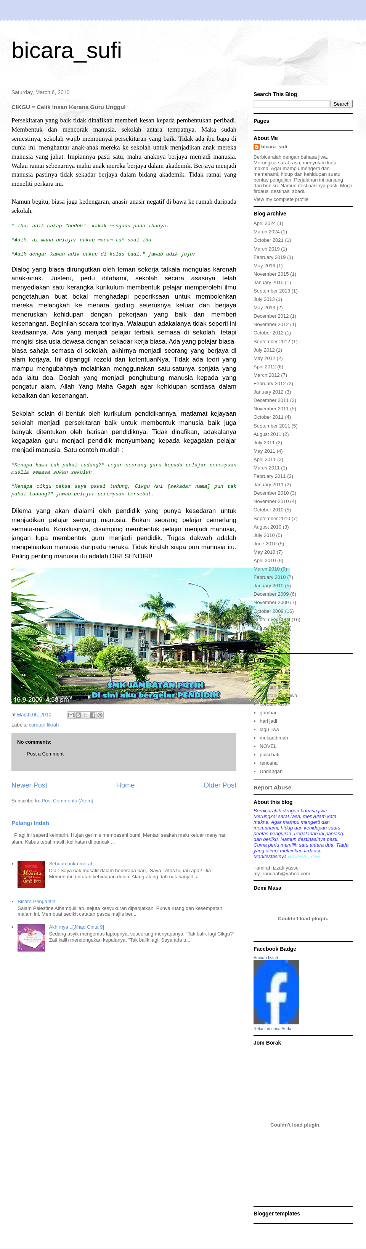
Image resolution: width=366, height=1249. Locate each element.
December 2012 (271, 316)
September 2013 (272, 291)
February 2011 (270, 476)
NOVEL (268, 746)
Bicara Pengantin (36, 901)
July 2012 (264, 350)
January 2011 (269, 484)
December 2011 (271, 400)
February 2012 (270, 383)
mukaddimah (274, 738)
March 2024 (267, 232)
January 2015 (269, 282)
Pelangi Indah (30, 823)
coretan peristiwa (278, 695)
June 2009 (265, 645)
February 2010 (270, 577)
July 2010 (264, 535)
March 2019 (267, 249)
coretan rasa (273, 704)
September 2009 (272, 619)
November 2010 (271, 501)
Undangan (271, 771)
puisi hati (269, 754)
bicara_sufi (66, 50)
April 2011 (265, 459)
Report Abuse (272, 787)
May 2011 (264, 451)
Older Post (220, 785)
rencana (269, 763)
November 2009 (271, 602)
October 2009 (269, 611)
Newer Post (29, 785)
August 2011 (267, 434)
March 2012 (267, 375)
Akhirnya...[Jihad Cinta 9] (76, 927)
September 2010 (272, 518)
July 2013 (264, 299)
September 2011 (272, 426)
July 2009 (264, 636)
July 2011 (264, 442)
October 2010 (269, 510)
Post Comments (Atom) (67, 801)
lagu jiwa (269, 729)
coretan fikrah (44, 725)
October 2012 (269, 333)
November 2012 (271, 324)
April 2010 (265, 560)
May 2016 (264, 265)
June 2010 (265, 544)
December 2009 (271, 594)
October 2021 (269, 240)
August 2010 (267, 527)
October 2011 (269, 417)
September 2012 (272, 341)
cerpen (267, 670)
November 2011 (271, 409)
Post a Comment (45, 754)
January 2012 (269, 392)
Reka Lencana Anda (272, 1028)
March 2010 (267, 569)
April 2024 (265, 223)
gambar (268, 712)
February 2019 (270, 257)
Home (125, 785)
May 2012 (264, 358)
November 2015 (271, 274)
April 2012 (265, 367)
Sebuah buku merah (71, 863)
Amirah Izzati (266, 957)
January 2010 (269, 585)
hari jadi (268, 721)
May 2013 (264, 307)
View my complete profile (281, 199)
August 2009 (267, 628)
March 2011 (267, 468)
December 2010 (271, 493)
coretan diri (272, 679)
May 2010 (264, 552)
